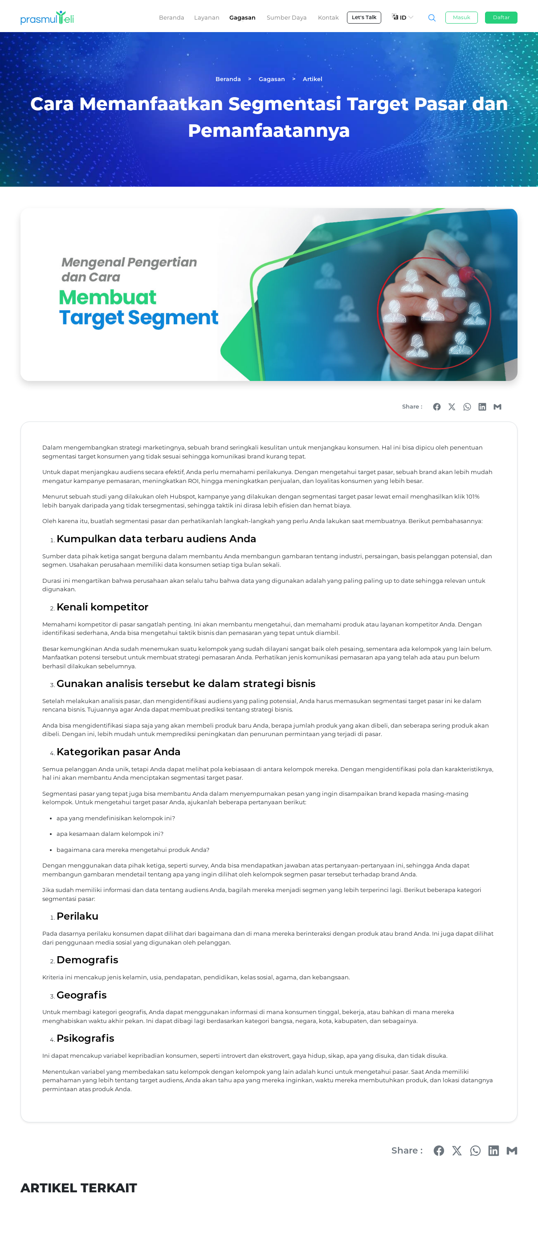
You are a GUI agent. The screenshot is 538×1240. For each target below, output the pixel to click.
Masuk (461, 17)
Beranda (171, 17)
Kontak (328, 17)
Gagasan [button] (242, 17)
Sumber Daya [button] (287, 17)
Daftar (501, 17)
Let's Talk (364, 17)
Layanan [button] (207, 17)
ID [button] (402, 17)
